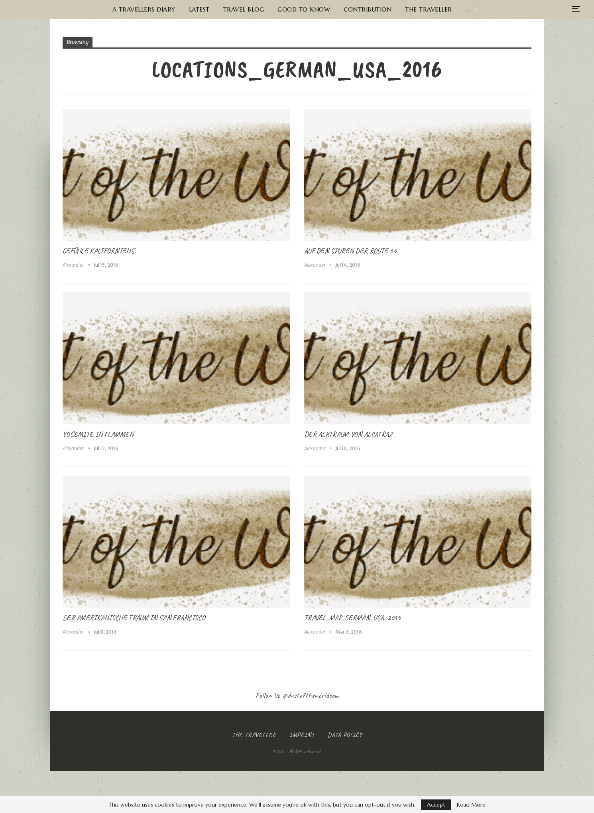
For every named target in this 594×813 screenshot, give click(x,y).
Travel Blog (242, 9)
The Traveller (431, 9)
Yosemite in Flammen (98, 434)
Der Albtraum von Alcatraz (348, 434)
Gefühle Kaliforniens (98, 250)
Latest (196, 9)
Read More (471, 804)
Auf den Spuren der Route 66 (350, 250)
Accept (436, 804)
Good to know (303, 9)
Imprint (302, 735)
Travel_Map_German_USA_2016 (352, 617)
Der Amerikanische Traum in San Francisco (134, 617)
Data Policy (345, 735)
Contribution (369, 9)
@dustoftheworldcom (310, 695)
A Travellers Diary (139, 9)
